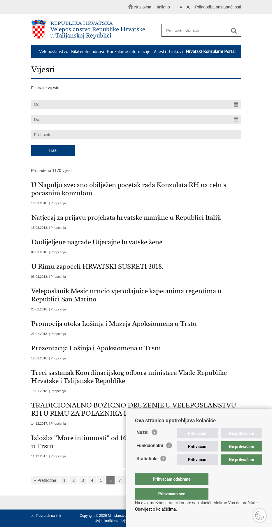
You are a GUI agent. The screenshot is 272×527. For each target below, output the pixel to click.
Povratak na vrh (48, 516)
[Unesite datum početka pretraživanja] (136, 104)
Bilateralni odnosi (87, 51)
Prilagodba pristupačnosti (218, 7)
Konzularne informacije (128, 51)
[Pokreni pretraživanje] (234, 30)
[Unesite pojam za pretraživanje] (199, 30)
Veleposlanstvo (53, 51)
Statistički (146, 470)
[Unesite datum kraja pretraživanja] (136, 119)
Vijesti (159, 51)
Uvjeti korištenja (107, 521)
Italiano (163, 7)
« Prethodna (45, 480)
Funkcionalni (149, 457)
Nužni (142, 444)
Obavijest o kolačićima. (156, 509)
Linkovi (176, 51)
